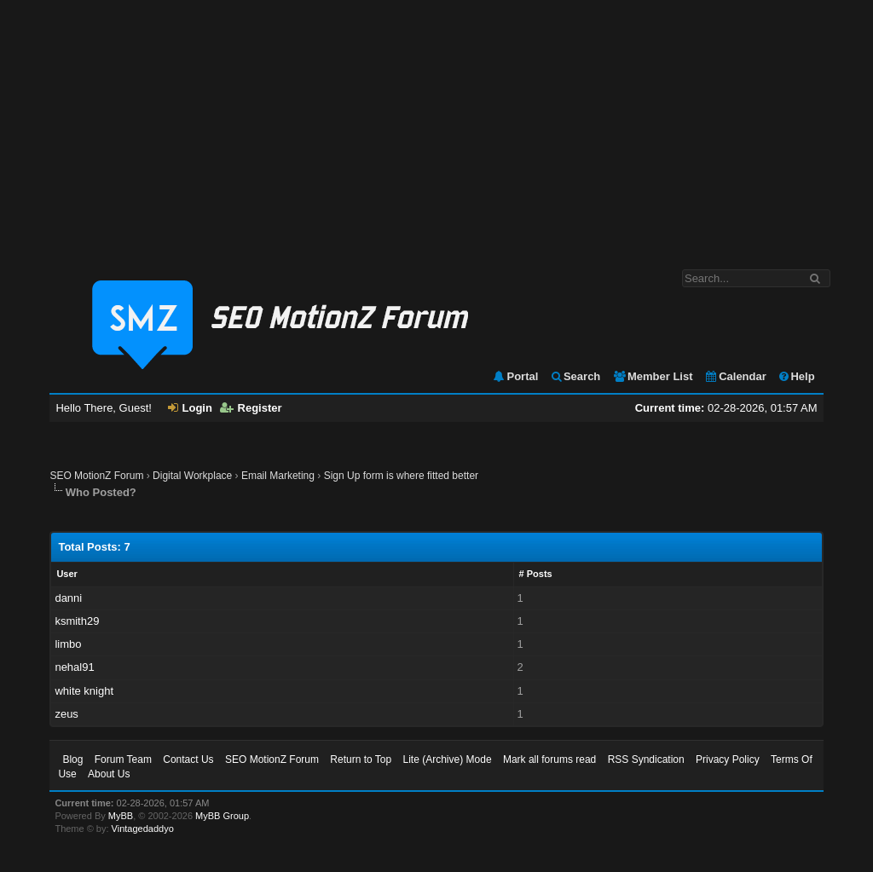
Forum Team (123, 759)
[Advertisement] (436, 126)
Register (251, 407)
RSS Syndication (646, 759)
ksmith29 (77, 621)
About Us (109, 774)
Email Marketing (278, 476)
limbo (68, 644)
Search (575, 376)
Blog (72, 759)
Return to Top (360, 759)
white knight (84, 690)
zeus (66, 713)
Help (796, 376)
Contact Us (188, 759)
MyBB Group (222, 816)
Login (190, 407)
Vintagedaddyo (143, 828)
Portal (515, 376)
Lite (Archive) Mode (447, 759)
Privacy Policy (728, 759)
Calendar (735, 376)
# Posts (535, 574)
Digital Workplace (192, 476)
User (66, 574)
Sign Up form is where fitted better (401, 476)
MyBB (120, 816)
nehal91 (74, 667)
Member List (652, 376)
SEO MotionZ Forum (96, 476)
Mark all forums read (549, 759)
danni (68, 598)
